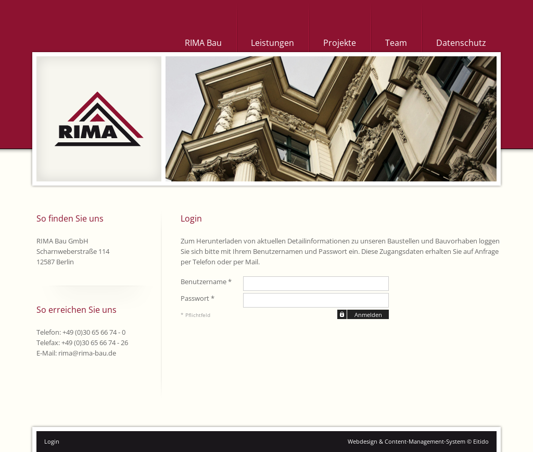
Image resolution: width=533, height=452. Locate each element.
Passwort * (197, 298)
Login (51, 441)
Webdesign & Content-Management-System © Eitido (418, 441)
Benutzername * (206, 281)
